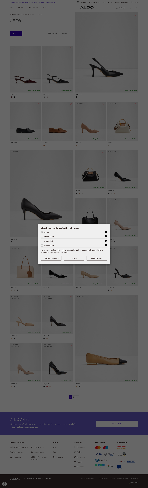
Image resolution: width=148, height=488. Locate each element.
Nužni (46, 232)
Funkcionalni (49, 237)
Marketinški (49, 246)
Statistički (48, 241)
